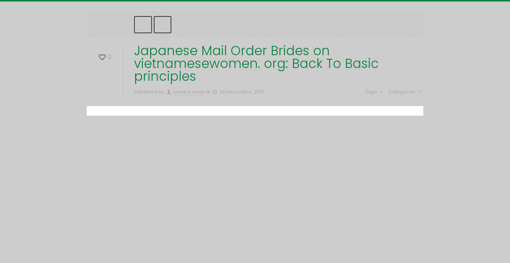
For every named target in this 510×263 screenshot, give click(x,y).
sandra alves (189, 91)
